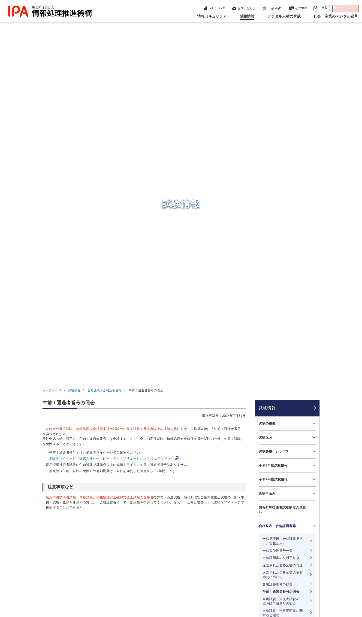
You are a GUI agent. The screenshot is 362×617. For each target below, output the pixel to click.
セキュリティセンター (182, 511)
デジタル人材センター (182, 551)
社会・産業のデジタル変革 (269, 545)
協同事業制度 (274, 588)
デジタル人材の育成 (262, 534)
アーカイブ (183, 596)
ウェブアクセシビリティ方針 (160, 588)
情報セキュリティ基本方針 (212, 588)
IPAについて (255, 557)
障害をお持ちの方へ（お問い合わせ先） (282, 399)
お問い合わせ (269, 382)
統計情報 (265, 354)
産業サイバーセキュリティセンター (193, 520)
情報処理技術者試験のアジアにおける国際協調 (282, 417)
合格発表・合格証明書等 (104, 72)
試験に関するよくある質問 (279, 369)
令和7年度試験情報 (273, 161)
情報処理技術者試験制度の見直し (282, 191)
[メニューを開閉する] (313, 105)
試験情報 (74, 72)
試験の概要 (267, 105)
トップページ (51, 72)
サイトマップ (304, 588)
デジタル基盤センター (182, 542)
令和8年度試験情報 (273, 147)
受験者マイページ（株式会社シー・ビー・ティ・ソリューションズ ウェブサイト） (111, 140)
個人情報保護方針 (115, 588)
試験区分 (265, 119)
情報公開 (248, 588)
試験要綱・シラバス (274, 133)
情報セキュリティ (260, 512)
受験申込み (267, 175)
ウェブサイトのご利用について (69, 588)
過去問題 (265, 340)
